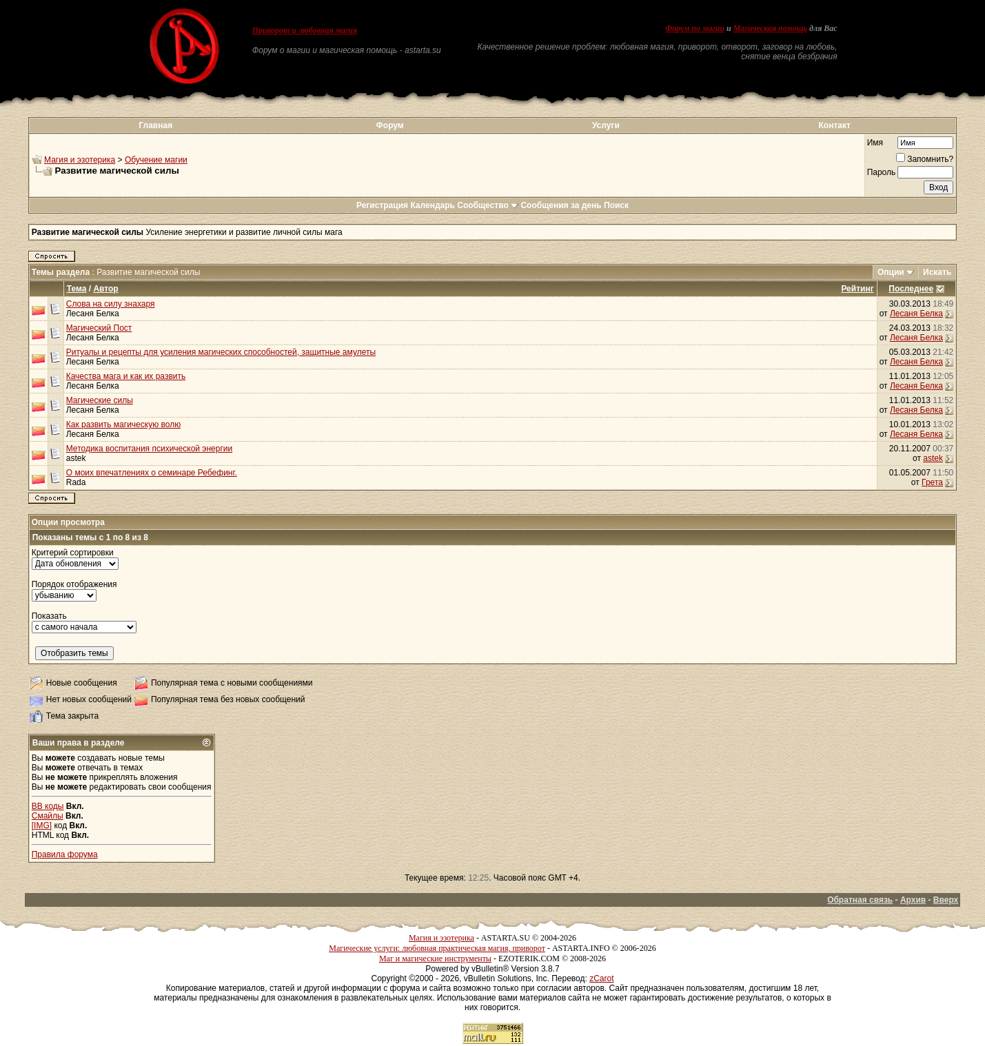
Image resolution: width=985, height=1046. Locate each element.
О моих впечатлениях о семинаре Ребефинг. (151, 473)
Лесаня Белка (92, 313)
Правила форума (65, 854)
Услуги (606, 125)
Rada (76, 482)
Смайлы (47, 816)
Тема (77, 289)
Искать (937, 272)
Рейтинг (857, 289)
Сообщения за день (560, 205)
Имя (875, 142)
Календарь (432, 205)
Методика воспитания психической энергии (149, 448)
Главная (155, 125)
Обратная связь (860, 900)
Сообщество (487, 205)
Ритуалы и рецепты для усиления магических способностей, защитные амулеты (221, 352)
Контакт (834, 125)
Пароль (881, 172)
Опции (890, 272)
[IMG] (42, 825)
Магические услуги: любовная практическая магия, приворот (437, 948)
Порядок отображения (74, 584)
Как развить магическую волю (123, 424)
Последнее (910, 289)
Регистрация (382, 205)
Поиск (616, 205)
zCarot (601, 978)
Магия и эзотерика (79, 160)
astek (76, 458)
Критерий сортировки (73, 552)
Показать (49, 616)
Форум (390, 125)
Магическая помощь (770, 28)
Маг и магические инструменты (435, 958)
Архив (913, 900)
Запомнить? (924, 159)
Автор (105, 289)
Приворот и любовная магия (305, 30)
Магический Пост (99, 328)
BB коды (48, 806)
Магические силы (99, 400)
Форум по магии (694, 28)
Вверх (945, 900)
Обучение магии (156, 160)
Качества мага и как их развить (126, 376)
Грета (932, 482)
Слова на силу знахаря (110, 304)
